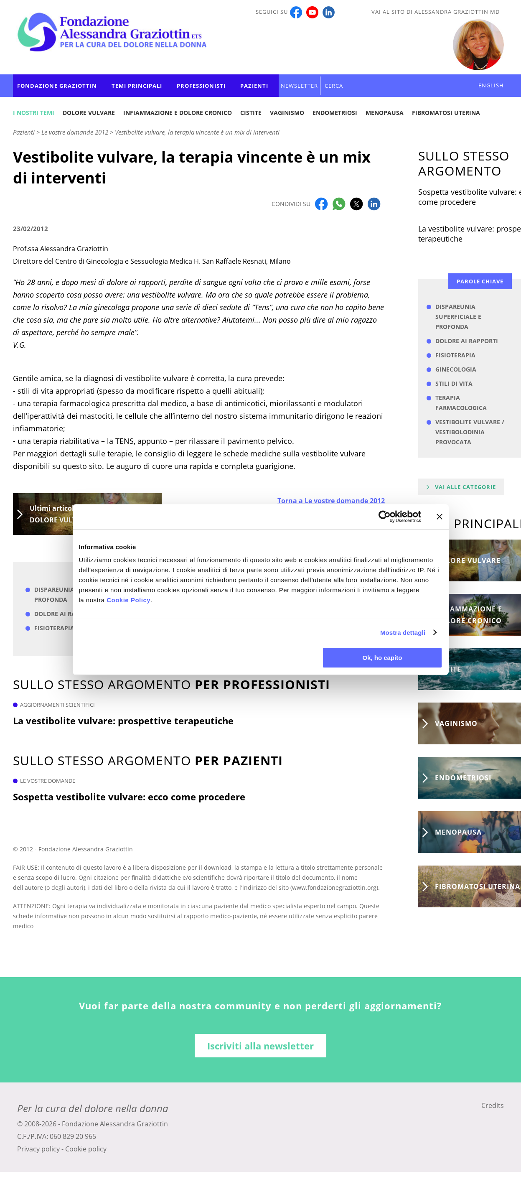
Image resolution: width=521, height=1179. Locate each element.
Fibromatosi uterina (446, 113)
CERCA (334, 85)
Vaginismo (287, 113)
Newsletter (299, 85)
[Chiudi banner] (439, 516)
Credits (492, 1105)
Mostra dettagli (402, 632)
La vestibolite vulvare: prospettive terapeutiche (123, 720)
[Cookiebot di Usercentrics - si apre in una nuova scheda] (384, 516)
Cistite (251, 113)
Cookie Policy (128, 600)
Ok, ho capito (382, 657)
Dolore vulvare (89, 113)
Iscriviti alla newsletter (260, 1045)
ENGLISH (491, 85)
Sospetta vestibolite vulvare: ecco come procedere (129, 796)
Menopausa (385, 113)
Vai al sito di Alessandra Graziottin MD (435, 11)
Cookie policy (86, 1149)
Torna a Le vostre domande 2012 (331, 500)
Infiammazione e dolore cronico (177, 113)
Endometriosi (335, 113)
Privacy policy (38, 1149)
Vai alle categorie (465, 487)
